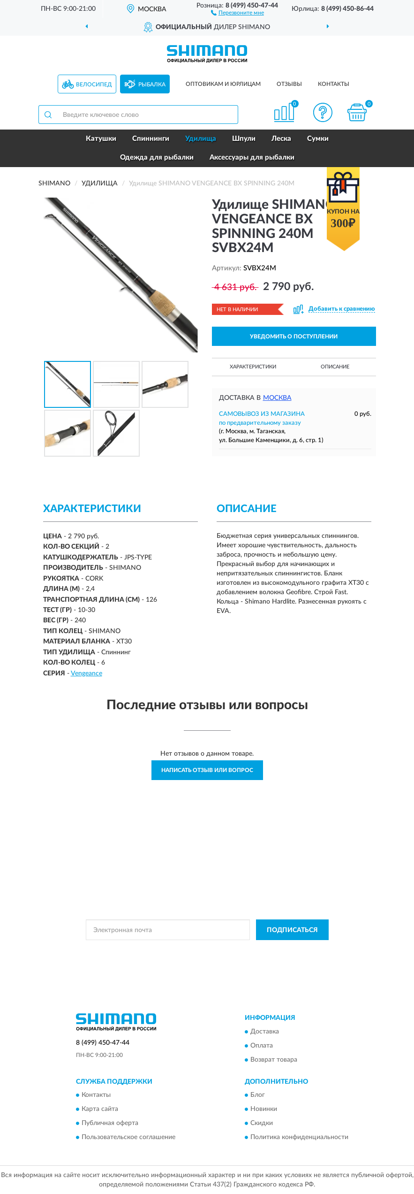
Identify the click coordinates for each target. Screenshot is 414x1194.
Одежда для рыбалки (157, 157)
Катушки (101, 138)
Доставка (264, 1031)
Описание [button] (335, 366)
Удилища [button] (200, 138)
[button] (237, 12)
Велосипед (94, 84)
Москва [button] (277, 398)
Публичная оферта (110, 1123)
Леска (281, 138)
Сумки (318, 138)
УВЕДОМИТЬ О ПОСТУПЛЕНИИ (294, 336)
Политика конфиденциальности (299, 1137)
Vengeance (86, 673)
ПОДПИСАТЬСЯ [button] (292, 930)
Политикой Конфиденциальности (253, 951)
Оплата (261, 1045)
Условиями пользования (195, 959)
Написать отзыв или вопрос (207, 770)
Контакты (333, 84)
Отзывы (289, 84)
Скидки (261, 1123)
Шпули (244, 138)
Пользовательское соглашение (128, 1137)
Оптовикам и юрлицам (223, 84)
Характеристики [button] (253, 366)
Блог (257, 1095)
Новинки (263, 1109)
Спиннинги (150, 138)
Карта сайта (100, 1109)
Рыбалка (152, 84)
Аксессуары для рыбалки (252, 157)
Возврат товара (273, 1059)
